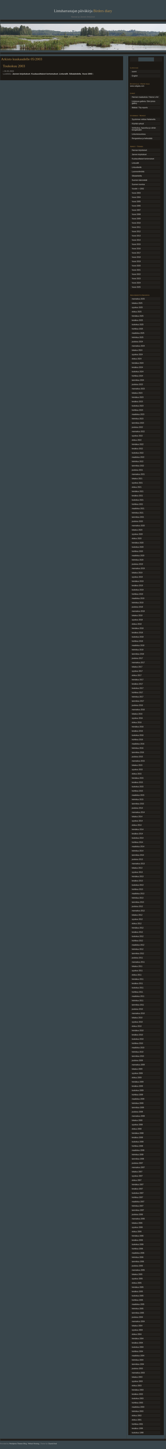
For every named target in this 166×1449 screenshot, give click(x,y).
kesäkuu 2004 (137, 1343)
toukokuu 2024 (138, 372)
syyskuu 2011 (137, 971)
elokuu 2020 (137, 538)
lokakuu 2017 (137, 667)
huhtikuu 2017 (137, 692)
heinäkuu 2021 (138, 491)
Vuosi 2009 (136, 219)
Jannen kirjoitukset (21, 74)
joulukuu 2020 (137, 521)
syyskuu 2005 (137, 1279)
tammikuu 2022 (138, 466)
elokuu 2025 (137, 312)
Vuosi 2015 (136, 244)
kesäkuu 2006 (137, 1240)
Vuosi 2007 (136, 210)
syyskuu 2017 (137, 671)
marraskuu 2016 (138, 710)
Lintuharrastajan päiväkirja (83, 11)
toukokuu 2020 (138, 547)
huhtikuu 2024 (137, 376)
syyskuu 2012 (137, 919)
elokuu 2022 (137, 440)
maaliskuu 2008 (138, 1150)
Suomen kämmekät (139, 180)
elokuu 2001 (137, 1420)
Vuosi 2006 (136, 206)
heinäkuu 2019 (138, 581)
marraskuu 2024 (138, 346)
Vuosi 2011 (136, 227)
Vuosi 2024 (136, 283)
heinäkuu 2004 (138, 1339)
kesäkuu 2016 (137, 731)
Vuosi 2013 (136, 236)
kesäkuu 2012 (137, 932)
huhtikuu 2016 (137, 740)
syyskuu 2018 (137, 620)
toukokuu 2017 (138, 688)
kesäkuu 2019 (137, 586)
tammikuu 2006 (138, 1262)
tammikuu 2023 (138, 423)
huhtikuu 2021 (137, 504)
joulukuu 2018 (137, 607)
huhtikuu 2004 (137, 1351)
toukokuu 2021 (138, 500)
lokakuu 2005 (137, 1274)
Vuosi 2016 (136, 249)
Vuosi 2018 (136, 257)
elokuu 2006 (137, 1232)
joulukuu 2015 (137, 757)
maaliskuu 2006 (138, 1253)
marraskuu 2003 (138, 1373)
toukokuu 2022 (138, 453)
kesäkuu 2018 (137, 633)
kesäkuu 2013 (137, 881)
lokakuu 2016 (137, 714)
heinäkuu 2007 (138, 1185)
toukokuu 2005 (138, 1296)
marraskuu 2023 (138, 389)
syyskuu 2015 (137, 769)
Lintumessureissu (139, 134)
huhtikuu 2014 (137, 842)
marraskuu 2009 (138, 1065)
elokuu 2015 (137, 774)
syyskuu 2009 (137, 1073)
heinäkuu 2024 (138, 363)
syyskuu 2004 (137, 1330)
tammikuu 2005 (138, 1313)
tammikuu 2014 (138, 855)
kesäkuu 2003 (137, 1394)
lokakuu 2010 (137, 1018)
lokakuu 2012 (137, 915)
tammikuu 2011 (138, 1005)
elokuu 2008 (137, 1129)
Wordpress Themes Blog (18, 1444)
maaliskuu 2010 (138, 1048)
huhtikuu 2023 (137, 410)
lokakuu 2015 (137, 765)
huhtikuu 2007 (137, 1197)
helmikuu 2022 (137, 461)
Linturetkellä (136, 167)
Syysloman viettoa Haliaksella (143, 119)
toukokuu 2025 (138, 325)
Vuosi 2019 (136, 261)
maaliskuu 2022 (138, 457)
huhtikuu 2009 (137, 1095)
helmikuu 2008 (137, 1155)
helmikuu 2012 (137, 949)
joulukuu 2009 (137, 1060)
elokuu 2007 (137, 1180)
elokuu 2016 (137, 722)
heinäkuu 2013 (138, 876)
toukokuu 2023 (138, 406)
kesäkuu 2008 (137, 1137)
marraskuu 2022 (138, 431)
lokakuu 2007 (137, 1172)
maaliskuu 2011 (138, 996)
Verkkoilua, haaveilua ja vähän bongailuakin (144, 129)
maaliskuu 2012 (138, 945)
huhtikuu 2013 (137, 889)
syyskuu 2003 (137, 1381)
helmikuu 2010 (137, 1052)
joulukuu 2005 (137, 1266)
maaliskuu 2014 (138, 847)
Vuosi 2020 (136, 266)
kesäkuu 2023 (137, 402)
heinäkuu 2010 (138, 1030)
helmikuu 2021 (137, 513)
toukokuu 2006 (138, 1244)
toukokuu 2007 (138, 1193)
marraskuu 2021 (138, 474)
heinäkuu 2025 (138, 316)
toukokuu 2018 (138, 637)
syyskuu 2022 (137, 436)
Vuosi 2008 (136, 214)
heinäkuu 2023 (138, 397)
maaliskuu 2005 (138, 1304)
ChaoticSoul (52, 1444)
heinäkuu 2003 (138, 1390)
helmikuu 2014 (137, 851)
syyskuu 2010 (137, 1022)
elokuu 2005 (137, 1283)
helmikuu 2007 (137, 1206)
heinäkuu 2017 (138, 680)
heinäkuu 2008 (138, 1133)
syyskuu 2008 (137, 1125)
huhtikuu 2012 (137, 941)
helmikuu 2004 (137, 1360)
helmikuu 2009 (137, 1103)
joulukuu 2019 (137, 564)
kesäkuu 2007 (137, 1189)
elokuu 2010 (137, 1026)
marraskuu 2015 (138, 761)
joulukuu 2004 (137, 1317)
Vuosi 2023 (136, 279)
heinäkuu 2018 (138, 628)
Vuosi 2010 (136, 223)
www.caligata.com (137, 86)
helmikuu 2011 (137, 1001)
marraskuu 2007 (138, 1167)
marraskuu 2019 (138, 568)
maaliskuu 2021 (138, 509)
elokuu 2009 (137, 1078)
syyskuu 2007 (137, 1176)
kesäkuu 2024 (137, 367)
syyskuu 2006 (137, 1227)
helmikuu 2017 (137, 697)
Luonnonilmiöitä (138, 172)
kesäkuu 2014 (137, 834)
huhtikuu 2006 (137, 1249)
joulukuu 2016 (137, 705)
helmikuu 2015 (137, 799)
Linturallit (63, 74)
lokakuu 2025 (137, 303)
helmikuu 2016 (137, 748)
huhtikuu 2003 (137, 1403)
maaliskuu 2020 (138, 556)
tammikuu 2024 (138, 380)
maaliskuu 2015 (138, 795)
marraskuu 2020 (138, 526)
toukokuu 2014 (138, 838)
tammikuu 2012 (138, 953)
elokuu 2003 (137, 1386)
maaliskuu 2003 (138, 1407)
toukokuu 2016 (138, 735)
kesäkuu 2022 (137, 449)
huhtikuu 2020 (137, 551)
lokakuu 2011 (137, 966)
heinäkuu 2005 (138, 1287)
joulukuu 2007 (137, 1163)
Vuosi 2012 (136, 231)
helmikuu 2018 (137, 650)
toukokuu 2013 (138, 885)
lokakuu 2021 (137, 479)
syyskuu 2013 (137, 872)
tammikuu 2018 (138, 654)
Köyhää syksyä (138, 124)
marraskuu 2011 (138, 962)
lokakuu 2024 (137, 350)
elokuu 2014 (137, 825)
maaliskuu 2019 (138, 598)
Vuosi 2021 (136, 270)
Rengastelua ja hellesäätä (142, 138)
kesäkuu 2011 (137, 983)
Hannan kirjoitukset (139, 150)
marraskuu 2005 (138, 1270)
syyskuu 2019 (137, 577)
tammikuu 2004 (138, 1364)
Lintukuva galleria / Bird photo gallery (143, 102)
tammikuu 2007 (138, 1210)
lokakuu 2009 (137, 1069)
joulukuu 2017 (137, 658)
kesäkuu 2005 (137, 1291)
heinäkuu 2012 (138, 928)
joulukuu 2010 (137, 1009)
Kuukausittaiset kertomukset (44, 74)
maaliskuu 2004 (138, 1356)
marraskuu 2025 (138, 299)
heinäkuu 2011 (138, 979)
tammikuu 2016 (138, 752)
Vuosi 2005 (136, 202)
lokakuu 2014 (137, 817)
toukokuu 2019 (138, 590)
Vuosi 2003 (87, 74)
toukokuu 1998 (138, 1433)
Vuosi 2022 (136, 274)
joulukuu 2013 (137, 859)
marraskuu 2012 (138, 911)
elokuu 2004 (137, 1334)
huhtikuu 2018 (137, 641)
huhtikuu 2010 (137, 1043)
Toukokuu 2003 (14, 66)
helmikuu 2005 (137, 1309)
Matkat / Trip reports (140, 108)
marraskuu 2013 (138, 864)
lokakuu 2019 (137, 573)
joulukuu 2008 (137, 1112)
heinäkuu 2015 (138, 778)
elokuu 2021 (137, 487)
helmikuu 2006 (137, 1257)
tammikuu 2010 (138, 1056)
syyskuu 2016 (137, 718)
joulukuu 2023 (137, 384)
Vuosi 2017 (136, 253)
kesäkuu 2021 (137, 496)
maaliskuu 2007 (138, 1202)
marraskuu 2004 (138, 1321)
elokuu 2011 (137, 975)
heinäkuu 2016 (138, 727)
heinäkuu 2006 (138, 1236)
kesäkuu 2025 (137, 320)
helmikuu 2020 (137, 560)
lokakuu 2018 (137, 615)
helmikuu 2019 (137, 603)
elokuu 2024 (137, 359)
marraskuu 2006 (138, 1219)
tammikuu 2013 (138, 902)
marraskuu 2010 (138, 1013)
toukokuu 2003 (138, 1398)
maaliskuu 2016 (138, 744)
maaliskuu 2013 (138, 894)
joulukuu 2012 (137, 906)
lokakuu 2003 (137, 1377)
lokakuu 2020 (137, 530)
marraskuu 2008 (138, 1116)
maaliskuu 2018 (138, 645)
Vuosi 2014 (136, 240)
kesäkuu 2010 (137, 1035)
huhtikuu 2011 (137, 992)
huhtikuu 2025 (137, 329)
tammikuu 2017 (138, 701)
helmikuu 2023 (137, 419)
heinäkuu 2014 (138, 829)
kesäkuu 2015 (137, 782)
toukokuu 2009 (138, 1090)
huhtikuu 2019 (137, 594)
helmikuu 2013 (137, 898)
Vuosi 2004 (136, 197)
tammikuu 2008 (138, 1159)
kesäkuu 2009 (137, 1086)
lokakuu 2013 (137, 868)
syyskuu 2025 (137, 307)
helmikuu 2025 (137, 337)
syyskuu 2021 (137, 483)
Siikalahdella (75, 74)
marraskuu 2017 (138, 663)
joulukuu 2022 (137, 427)
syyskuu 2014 (137, 821)
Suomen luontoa (138, 184)
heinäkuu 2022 (138, 444)
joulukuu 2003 (137, 1368)
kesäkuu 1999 (137, 1428)
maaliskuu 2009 (138, 1099)
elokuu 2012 (137, 924)
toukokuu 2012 (138, 936)
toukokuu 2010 (138, 1039)
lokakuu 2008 (137, 1120)
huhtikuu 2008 (137, 1146)
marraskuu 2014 (138, 812)
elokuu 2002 (137, 1416)
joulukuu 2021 (137, 470)
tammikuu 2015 (138, 804)
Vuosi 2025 (136, 287)
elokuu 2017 (137, 675)
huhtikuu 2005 (137, 1300)
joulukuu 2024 (137, 342)
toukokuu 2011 (138, 988)
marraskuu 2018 (138, 611)
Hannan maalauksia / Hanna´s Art (145, 97)
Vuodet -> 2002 (138, 189)
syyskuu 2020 (137, 534)
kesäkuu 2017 (137, 684)
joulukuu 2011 (137, 958)
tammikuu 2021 (138, 517)
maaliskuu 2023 (138, 414)
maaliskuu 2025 (138, 333)
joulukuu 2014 (137, 808)
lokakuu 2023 (137, 393)
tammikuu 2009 (138, 1107)
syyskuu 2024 (137, 354)
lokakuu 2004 (137, 1326)
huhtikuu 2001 (137, 1424)
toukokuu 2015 (138, 787)
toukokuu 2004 (138, 1347)
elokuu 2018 (137, 624)
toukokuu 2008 (138, 1142)
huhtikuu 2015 (137, 791)
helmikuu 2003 (137, 1411)
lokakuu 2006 (137, 1223)
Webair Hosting (33, 1444)
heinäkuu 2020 (138, 543)
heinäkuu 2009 (138, 1082)
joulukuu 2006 (137, 1214)
